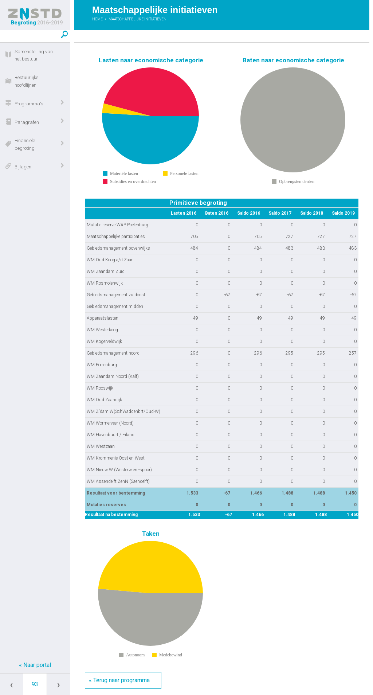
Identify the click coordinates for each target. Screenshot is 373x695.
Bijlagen (23, 166)
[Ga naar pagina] (35, 684)
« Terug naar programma (119, 680)
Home (97, 19)
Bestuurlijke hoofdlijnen (26, 81)
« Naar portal (35, 664)
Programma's (29, 103)
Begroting (35, 17)
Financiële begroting (25, 144)
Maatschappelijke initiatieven (137, 19)
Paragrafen (27, 122)
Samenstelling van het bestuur (34, 55)
